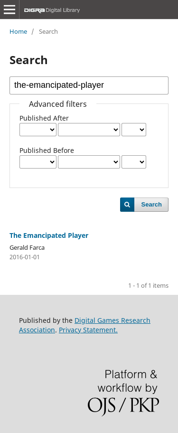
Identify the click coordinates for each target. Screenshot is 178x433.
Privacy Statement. (88, 329)
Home (18, 31)
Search (151, 204)
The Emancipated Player (48, 235)
